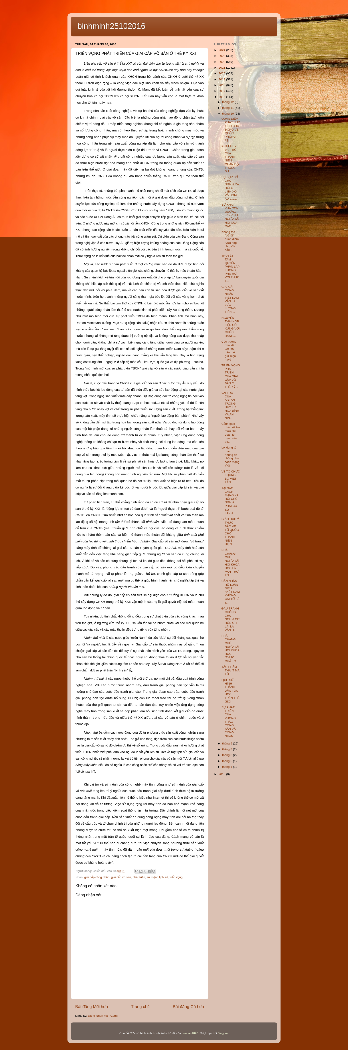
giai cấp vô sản (121, 877)
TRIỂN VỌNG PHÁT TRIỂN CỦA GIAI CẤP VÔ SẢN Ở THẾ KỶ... (230, 376)
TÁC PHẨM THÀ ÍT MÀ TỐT (230, 670)
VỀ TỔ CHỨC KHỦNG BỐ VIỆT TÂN (230, 477)
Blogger (223, 1033)
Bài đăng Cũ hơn (188, 1006)
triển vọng (176, 877)
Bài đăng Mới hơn (91, 1006)
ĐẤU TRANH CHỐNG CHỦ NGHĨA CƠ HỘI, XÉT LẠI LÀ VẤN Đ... (230, 619)
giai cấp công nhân (96, 877)
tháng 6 (227, 755)
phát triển (139, 877)
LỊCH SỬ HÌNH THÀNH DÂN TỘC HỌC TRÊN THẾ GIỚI (230, 690)
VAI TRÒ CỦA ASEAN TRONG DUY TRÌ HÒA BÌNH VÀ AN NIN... (230, 405)
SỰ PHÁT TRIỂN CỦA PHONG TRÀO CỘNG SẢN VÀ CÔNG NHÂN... (228, 722)
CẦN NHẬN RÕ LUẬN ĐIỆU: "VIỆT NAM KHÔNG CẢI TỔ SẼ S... (230, 591)
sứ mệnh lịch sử (157, 877)
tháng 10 (228, 113)
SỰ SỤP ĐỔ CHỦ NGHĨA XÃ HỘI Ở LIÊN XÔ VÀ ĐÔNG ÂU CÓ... (230, 187)
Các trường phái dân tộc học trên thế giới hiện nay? (228, 350)
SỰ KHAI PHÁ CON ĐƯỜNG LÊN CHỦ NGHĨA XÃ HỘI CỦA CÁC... (230, 215)
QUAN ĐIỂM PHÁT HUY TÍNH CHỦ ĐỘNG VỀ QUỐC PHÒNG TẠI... (230, 129)
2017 (222, 91)
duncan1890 (190, 1033)
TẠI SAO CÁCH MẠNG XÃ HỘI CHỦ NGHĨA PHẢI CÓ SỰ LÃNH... (230, 500)
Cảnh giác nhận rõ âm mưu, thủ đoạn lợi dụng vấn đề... (230, 432)
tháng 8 (227, 749)
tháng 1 (227, 766)
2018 (222, 85)
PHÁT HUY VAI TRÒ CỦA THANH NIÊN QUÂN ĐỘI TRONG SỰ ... (230, 159)
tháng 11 (228, 107)
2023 (222, 56)
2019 (222, 79)
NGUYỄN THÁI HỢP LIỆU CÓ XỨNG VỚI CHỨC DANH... (230, 326)
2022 (222, 62)
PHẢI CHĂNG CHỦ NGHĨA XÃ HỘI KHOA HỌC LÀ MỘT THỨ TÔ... (230, 562)
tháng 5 (227, 761)
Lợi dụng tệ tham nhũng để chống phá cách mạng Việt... (230, 456)
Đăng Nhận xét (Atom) (103, 1015)
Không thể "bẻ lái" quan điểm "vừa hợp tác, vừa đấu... (230, 241)
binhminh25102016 (111, 26)
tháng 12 (228, 102)
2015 (222, 774)
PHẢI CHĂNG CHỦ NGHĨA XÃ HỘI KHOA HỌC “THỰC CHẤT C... (230, 648)
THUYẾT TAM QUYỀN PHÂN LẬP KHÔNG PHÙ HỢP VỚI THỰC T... (230, 268)
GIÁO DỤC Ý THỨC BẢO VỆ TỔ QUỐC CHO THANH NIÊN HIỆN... (230, 531)
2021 (222, 67)
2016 (222, 97)
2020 (222, 73)
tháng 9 (227, 743)
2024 (222, 50)
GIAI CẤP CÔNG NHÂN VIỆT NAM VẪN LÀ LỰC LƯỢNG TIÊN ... (230, 299)
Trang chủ (140, 1006)
